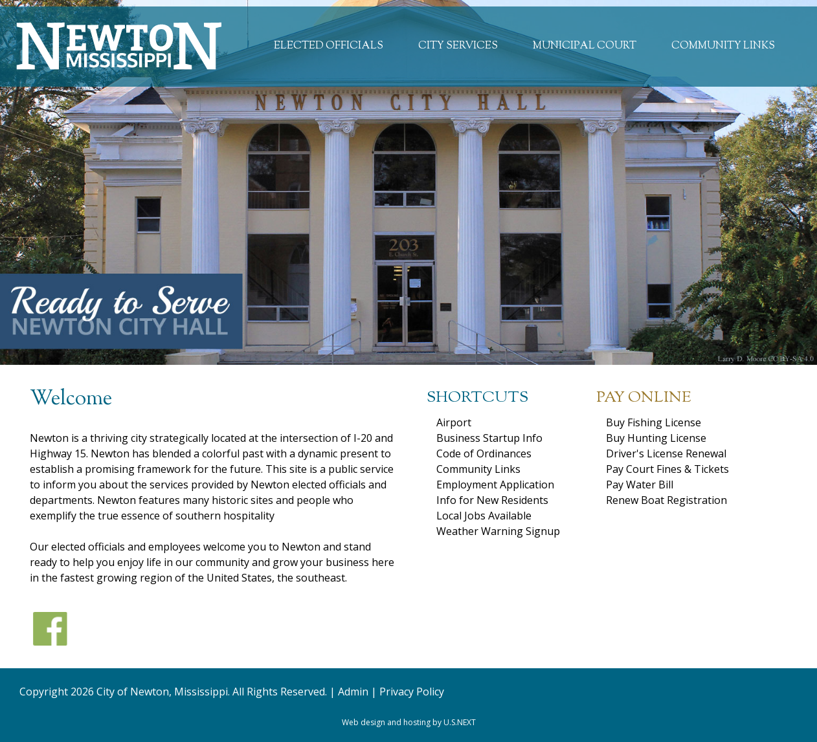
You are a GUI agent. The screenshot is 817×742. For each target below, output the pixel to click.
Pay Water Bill (639, 484)
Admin (353, 691)
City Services (458, 46)
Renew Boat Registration (666, 500)
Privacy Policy (411, 691)
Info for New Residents (492, 500)
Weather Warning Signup (498, 531)
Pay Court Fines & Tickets (667, 469)
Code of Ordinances (484, 453)
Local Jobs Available (484, 515)
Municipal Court (584, 46)
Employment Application (495, 484)
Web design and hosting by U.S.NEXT (409, 722)
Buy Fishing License (653, 422)
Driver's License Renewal (666, 453)
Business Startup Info (489, 438)
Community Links (723, 46)
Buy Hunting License (656, 438)
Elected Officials (328, 46)
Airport (453, 422)
